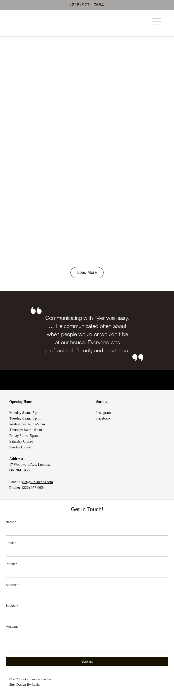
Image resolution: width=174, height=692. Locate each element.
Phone (11, 564)
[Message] (87, 640)
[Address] (86, 593)
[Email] (86, 551)
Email (11, 543)
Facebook (103, 418)
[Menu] (156, 21)
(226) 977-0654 (33, 487)
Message (13, 627)
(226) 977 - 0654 (87, 4)
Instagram (103, 413)
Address (12, 585)
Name (11, 522)
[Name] (86, 530)
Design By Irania (27, 684)
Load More (87, 272)
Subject (12, 606)
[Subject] (86, 614)
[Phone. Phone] (91, 572)
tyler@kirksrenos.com (37, 482)
